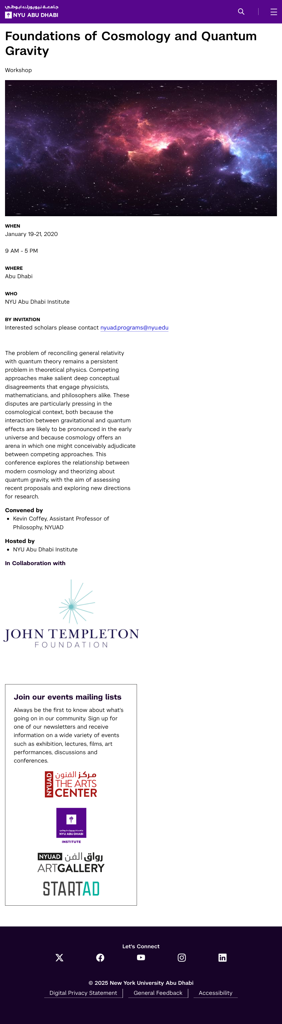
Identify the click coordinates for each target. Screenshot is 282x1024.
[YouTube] (141, 958)
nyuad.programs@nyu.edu (134, 327)
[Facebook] (100, 958)
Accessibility (216, 993)
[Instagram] (181, 958)
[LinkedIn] (222, 958)
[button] (241, 12)
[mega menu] (272, 11)
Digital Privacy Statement (83, 993)
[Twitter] (59, 958)
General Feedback (158, 993)
